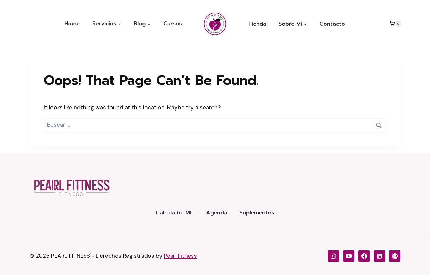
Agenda (216, 212)
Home (72, 23)
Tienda (257, 24)
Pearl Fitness (180, 255)
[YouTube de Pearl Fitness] (348, 256)
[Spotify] (394, 256)
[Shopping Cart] (395, 24)
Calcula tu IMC (175, 212)
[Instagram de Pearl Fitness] (333, 256)
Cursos (172, 23)
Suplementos (256, 212)
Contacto (332, 24)
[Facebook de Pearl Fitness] (364, 256)
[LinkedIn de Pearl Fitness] (379, 256)
